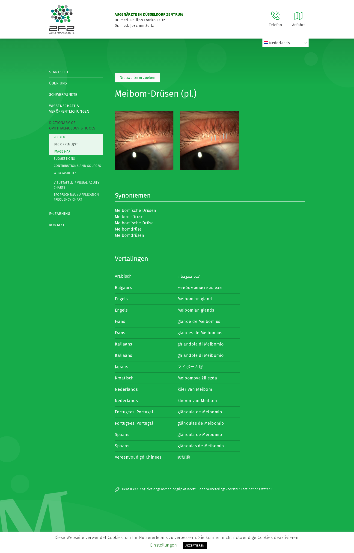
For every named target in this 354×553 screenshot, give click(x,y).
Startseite (59, 72)
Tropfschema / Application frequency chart (76, 197)
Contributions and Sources (77, 166)
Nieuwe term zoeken (137, 77)
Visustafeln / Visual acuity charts (76, 185)
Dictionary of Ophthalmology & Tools (72, 125)
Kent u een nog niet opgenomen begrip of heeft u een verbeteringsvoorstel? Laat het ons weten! (193, 489)
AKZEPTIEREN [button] (195, 545)
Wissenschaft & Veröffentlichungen (69, 109)
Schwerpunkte (63, 94)
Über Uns (58, 83)
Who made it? (65, 173)
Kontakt (57, 225)
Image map (62, 151)
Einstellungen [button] (163, 545)
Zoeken (59, 137)
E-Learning (59, 213)
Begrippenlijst (66, 144)
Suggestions (64, 159)
